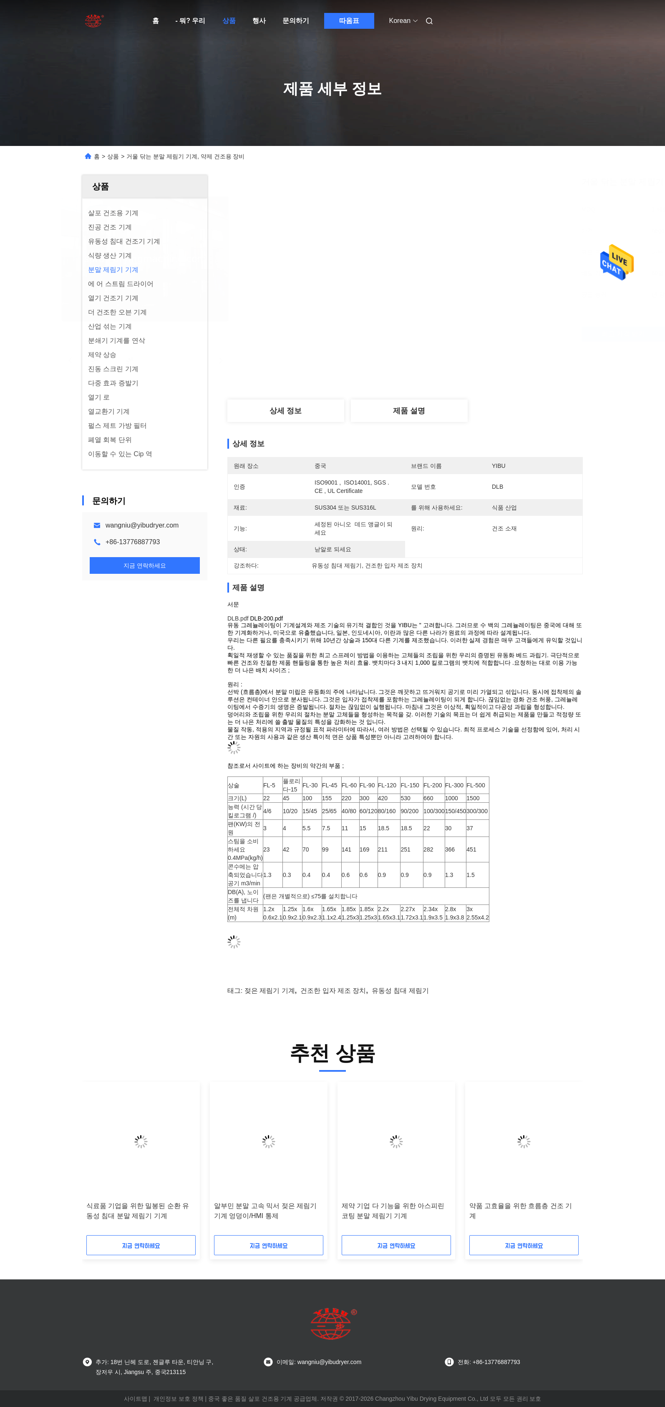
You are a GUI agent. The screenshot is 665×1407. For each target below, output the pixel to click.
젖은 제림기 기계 (269, 990)
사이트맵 (135, 1398)
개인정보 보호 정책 (179, 1398)
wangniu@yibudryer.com (142, 525)
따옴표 (349, 20)
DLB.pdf (238, 618)
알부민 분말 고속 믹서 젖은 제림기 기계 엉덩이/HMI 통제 (265, 1210)
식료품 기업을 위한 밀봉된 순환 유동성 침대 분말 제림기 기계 (137, 1210)
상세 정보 (286, 411)
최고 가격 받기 (457, 333)
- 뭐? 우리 (191, 20)
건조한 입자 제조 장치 (333, 990)
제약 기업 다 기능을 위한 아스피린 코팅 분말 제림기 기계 (393, 1210)
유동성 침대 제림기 (400, 990)
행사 (259, 20)
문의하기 (295, 20)
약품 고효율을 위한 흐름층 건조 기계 (520, 1210)
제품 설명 (409, 411)
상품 (229, 20)
